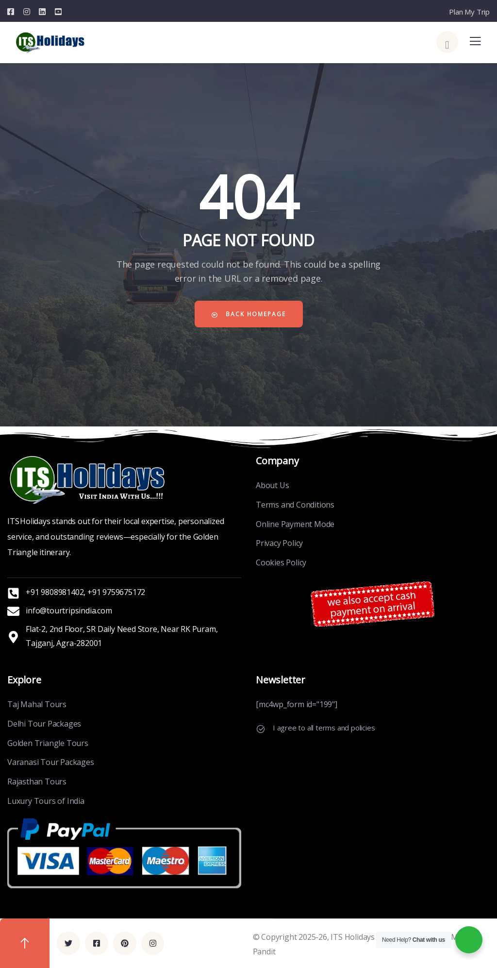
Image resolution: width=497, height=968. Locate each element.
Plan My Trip (469, 12)
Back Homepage (248, 314)
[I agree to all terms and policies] (260, 729)
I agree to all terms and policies (324, 727)
